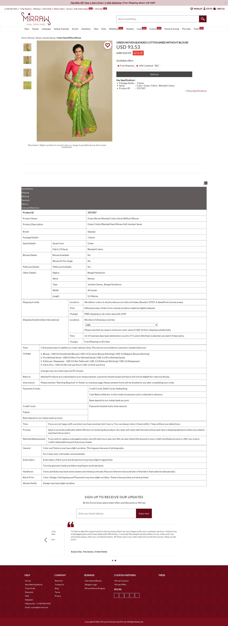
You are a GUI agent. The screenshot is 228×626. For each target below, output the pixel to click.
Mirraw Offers (120, 584)
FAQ (27, 596)
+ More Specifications (196, 90)
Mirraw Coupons (121, 581)
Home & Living (172, 28)
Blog (57, 588)
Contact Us (59, 584)
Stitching (25, 196)
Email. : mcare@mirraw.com (36, 607)
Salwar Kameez (61, 28)
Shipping (25, 192)
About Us (59, 581)
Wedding (116, 28)
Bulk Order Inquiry (81, 9)
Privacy (58, 596)
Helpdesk (29, 600)
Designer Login (91, 584)
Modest (130, 28)
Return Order (59, 9)
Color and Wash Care (30, 208)
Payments (26, 200)
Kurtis (75, 28)
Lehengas (46, 28)
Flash (199, 28)
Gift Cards (101, 9)
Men (96, 28)
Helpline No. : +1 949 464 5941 (38, 603)
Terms (57, 592)
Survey (69, 9)
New (27, 28)
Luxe (141, 28)
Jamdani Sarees (95, 284)
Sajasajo (91, 231)
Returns (25, 204)
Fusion (155, 28)
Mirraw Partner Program (95, 588)
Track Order (46, 9)
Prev (46, 540)
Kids (103, 28)
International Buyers (93, 581)
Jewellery (86, 28)
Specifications (27, 189)
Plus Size (186, 28)
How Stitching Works (33, 584)
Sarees (35, 28)
